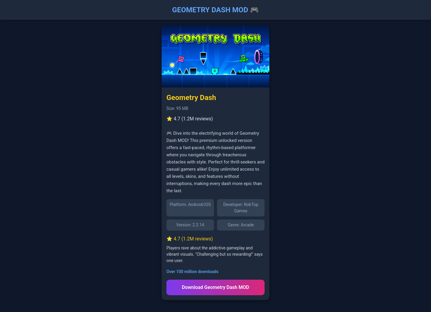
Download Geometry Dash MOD (215, 287)
